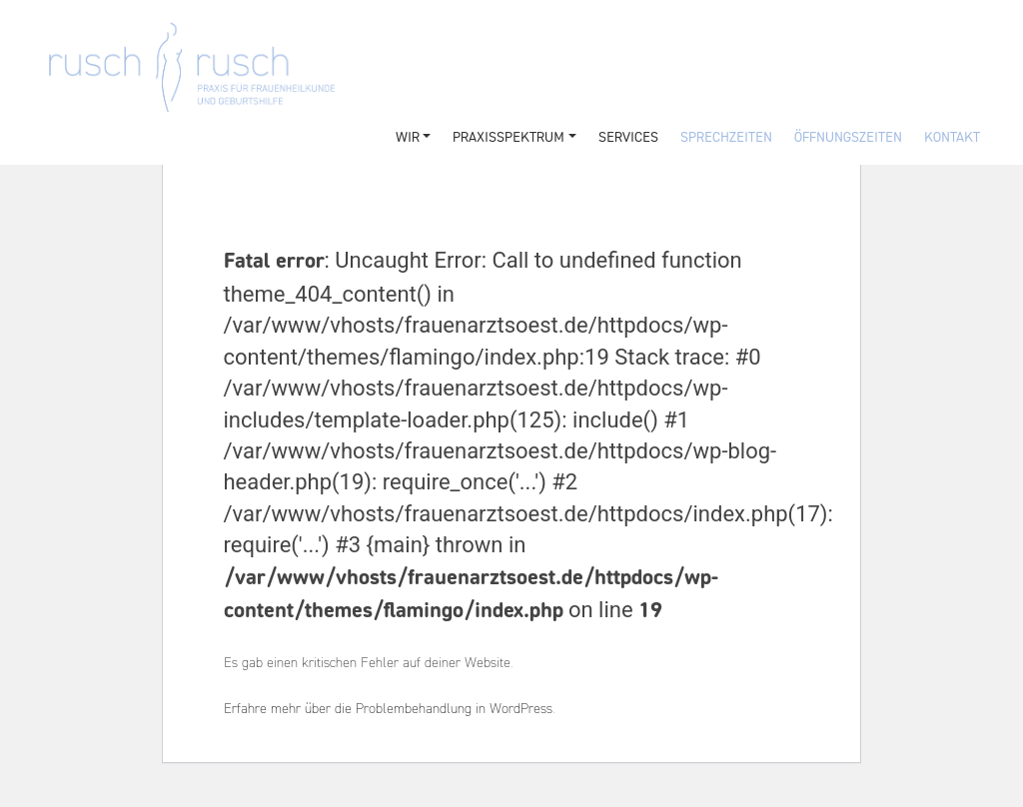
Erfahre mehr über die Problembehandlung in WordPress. (389, 709)
